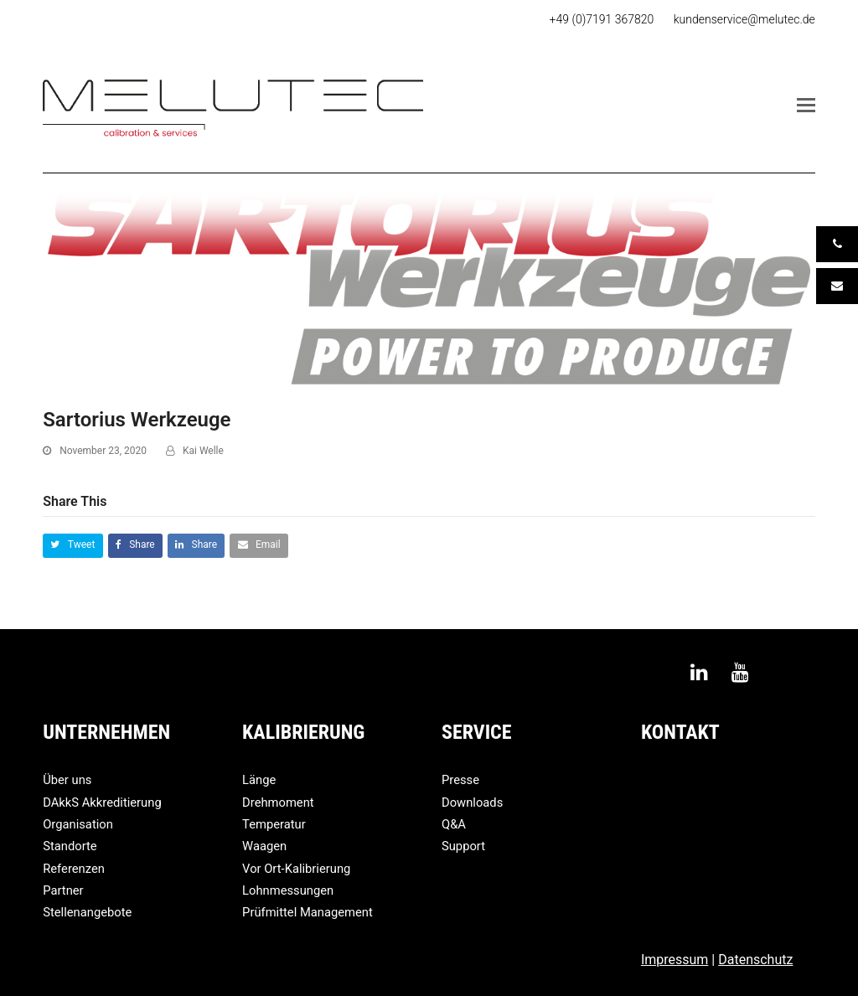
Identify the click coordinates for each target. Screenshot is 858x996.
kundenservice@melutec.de (744, 19)
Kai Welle (203, 451)
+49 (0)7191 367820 (602, 19)
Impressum (675, 960)
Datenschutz (755, 960)
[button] (806, 105)
